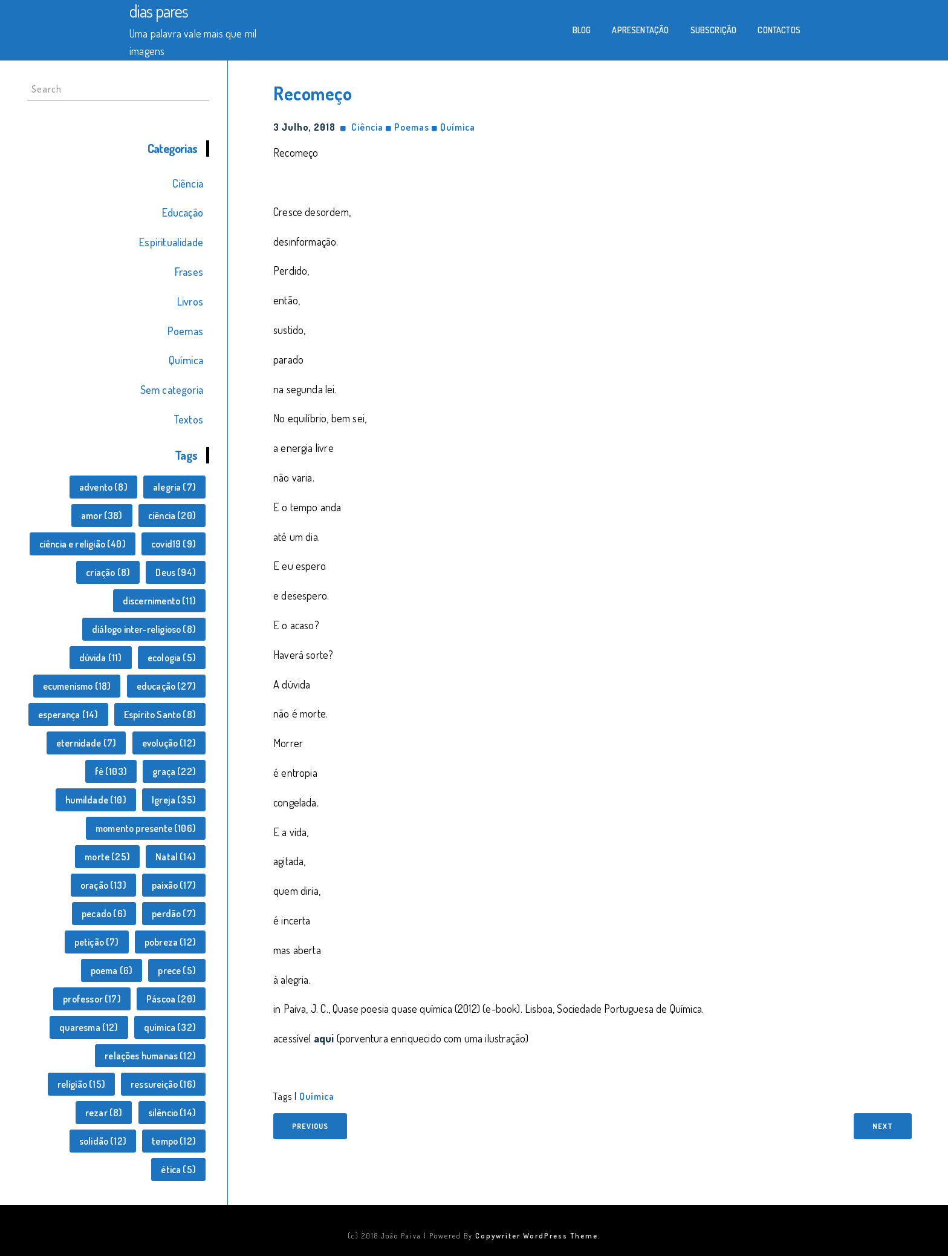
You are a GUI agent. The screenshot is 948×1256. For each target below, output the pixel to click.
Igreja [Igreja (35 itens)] (174, 800)
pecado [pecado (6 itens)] (104, 914)
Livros (190, 301)
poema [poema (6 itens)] (112, 970)
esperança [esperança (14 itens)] (68, 714)
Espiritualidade (171, 242)
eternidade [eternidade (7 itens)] (86, 743)
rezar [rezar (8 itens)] (104, 1113)
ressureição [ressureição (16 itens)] (163, 1084)
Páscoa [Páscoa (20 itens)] (171, 999)
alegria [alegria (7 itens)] (174, 487)
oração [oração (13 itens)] (103, 885)
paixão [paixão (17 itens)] (174, 885)
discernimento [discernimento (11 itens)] (159, 601)
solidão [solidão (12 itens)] (102, 1141)
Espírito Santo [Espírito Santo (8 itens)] (160, 714)
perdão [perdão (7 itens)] (174, 914)
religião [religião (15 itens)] (81, 1084)
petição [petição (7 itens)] (96, 942)
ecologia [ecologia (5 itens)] (172, 658)
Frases (189, 271)
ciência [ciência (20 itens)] (172, 515)
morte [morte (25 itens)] (107, 857)
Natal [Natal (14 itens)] (175, 857)
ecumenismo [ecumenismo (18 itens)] (77, 686)
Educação (182, 212)
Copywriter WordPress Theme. (538, 1235)
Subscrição (713, 30)
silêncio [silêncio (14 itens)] (172, 1113)
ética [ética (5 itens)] (178, 1169)
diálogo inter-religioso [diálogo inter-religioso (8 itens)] (144, 629)
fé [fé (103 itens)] (111, 771)
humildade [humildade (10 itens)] (95, 800)
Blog (582, 30)
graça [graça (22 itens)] (174, 771)
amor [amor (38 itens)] (102, 515)
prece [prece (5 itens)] (177, 970)
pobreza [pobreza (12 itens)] (170, 942)
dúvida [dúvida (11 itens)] (100, 658)
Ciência (187, 183)
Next (882, 1126)
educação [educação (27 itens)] (166, 686)
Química (186, 360)
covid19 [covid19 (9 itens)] (173, 544)
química (316, 1096)
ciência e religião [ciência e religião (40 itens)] (82, 544)
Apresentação (640, 30)
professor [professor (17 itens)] (92, 999)
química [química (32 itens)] (170, 1027)
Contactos (779, 30)
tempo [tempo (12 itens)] (174, 1141)
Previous (310, 1126)
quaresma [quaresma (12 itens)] (88, 1027)
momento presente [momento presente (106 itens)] (146, 828)
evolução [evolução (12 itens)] (169, 743)
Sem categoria (171, 389)
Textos (188, 419)
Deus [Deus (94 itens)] (175, 572)
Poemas (185, 331)
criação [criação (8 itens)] (108, 572)
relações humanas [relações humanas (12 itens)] (150, 1056)
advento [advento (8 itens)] (103, 487)
